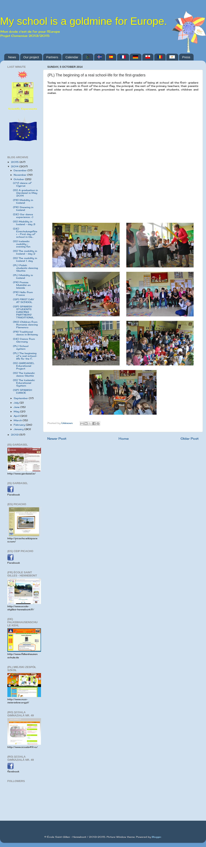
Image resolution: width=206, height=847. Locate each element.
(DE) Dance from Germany (24, 340)
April (17, 415)
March (18, 420)
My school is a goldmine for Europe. (83, 21)
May (17, 411)
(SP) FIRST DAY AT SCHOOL (23, 301)
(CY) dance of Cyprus (22, 184)
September (21, 398)
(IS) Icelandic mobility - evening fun (21, 244)
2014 (15, 166)
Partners (52, 57)
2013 (15, 434)
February (20, 424)
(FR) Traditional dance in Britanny (25, 333)
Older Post (190, 439)
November (20, 174)
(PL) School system (20, 347)
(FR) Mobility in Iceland (23, 201)
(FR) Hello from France (23, 293)
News (12, 57)
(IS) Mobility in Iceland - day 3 (24, 223)
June (17, 407)
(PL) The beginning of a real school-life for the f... (25, 356)
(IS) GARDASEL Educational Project (23, 366)
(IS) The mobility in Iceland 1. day (25, 259)
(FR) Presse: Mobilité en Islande (21, 285)
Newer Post (56, 439)
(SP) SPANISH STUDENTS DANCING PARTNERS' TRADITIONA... (23, 312)
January (19, 429)
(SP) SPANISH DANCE (22, 391)
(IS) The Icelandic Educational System (24, 383)
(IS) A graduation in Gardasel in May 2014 (25, 193)
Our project (31, 57)
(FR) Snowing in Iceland (23, 208)
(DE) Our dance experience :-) (23, 216)
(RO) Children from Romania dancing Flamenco (25, 324)
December (21, 170)
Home (124, 439)
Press (186, 57)
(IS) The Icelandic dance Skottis (24, 374)
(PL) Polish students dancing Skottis (25, 268)
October (19, 179)
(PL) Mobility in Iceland (23, 276)
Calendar (71, 57)
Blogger (156, 836)
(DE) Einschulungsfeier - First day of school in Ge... (25, 232)
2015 (15, 162)
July (17, 402)
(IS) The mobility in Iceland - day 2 (25, 252)
